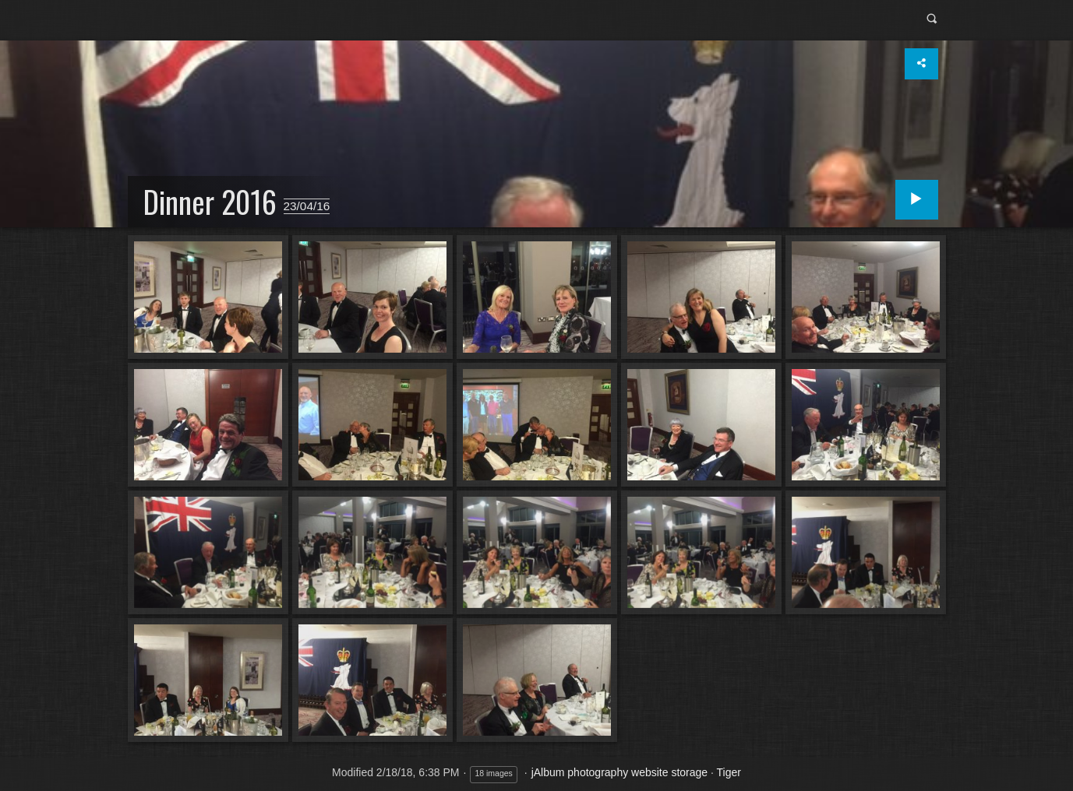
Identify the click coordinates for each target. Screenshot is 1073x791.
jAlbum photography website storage (619, 772)
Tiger (729, 772)
